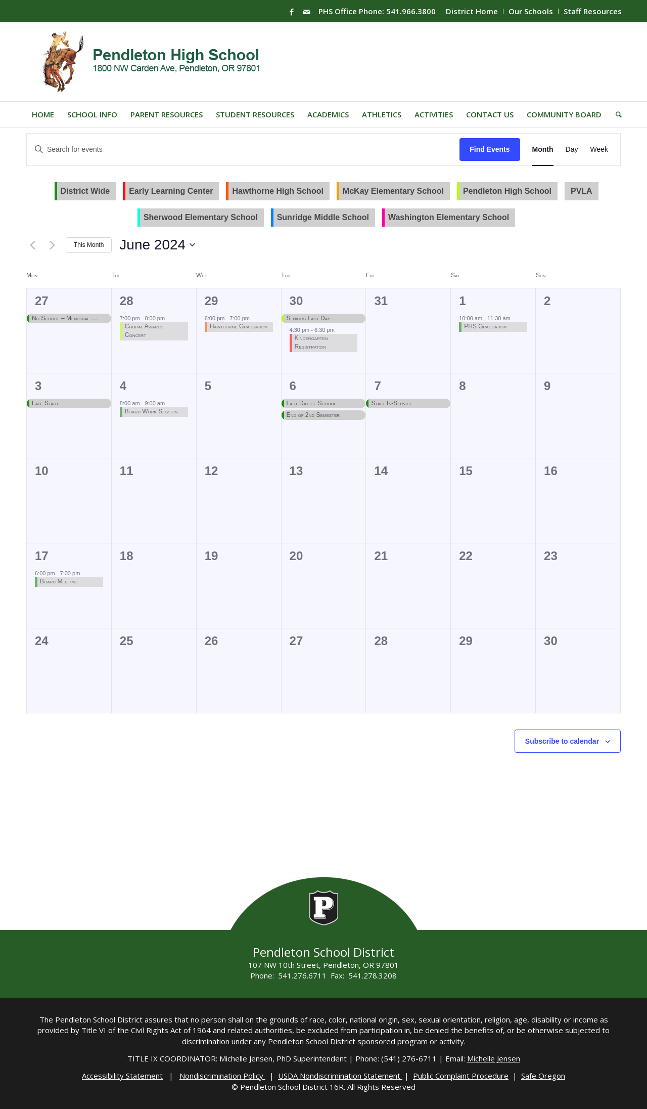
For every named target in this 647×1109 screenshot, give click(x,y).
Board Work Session (151, 411)
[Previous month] (32, 245)
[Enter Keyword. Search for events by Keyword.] (243, 149)
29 (211, 301)
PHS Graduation (485, 326)
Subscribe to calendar (562, 741)
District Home (472, 11)
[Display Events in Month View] (542, 149)
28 (126, 301)
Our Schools (531, 11)
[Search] (615, 114)
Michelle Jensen (493, 1058)
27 (42, 301)
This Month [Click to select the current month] (89, 244)
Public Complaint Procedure (461, 1076)
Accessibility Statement (122, 1076)
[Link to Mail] (306, 11)
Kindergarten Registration (311, 342)
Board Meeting (58, 581)
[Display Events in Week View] (599, 149)
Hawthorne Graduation (238, 326)
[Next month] (52, 245)
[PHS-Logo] (158, 61)
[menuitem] (472, 11)
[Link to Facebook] (291, 11)
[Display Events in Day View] (572, 149)
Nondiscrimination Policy (222, 1076)
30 (296, 301)
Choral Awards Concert (144, 330)
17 (42, 556)
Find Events (490, 149)
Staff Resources (593, 11)
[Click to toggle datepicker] (157, 245)
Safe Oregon (543, 1076)
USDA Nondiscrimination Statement (340, 1076)
